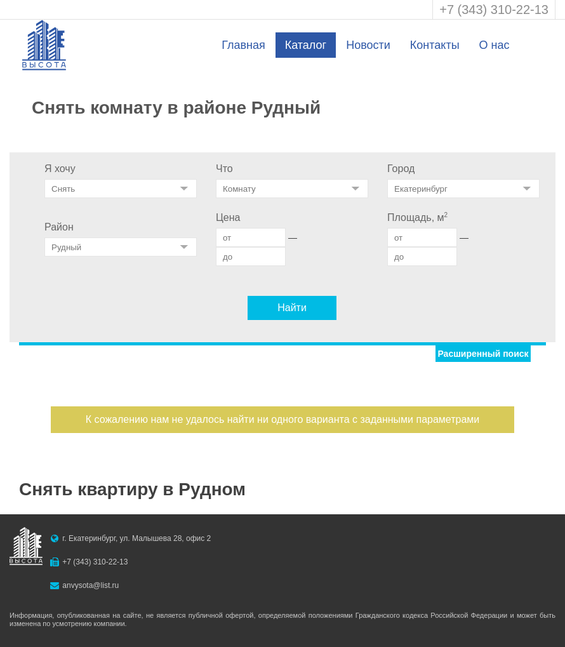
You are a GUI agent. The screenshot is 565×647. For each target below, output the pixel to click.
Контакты (435, 45)
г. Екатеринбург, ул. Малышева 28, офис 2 (136, 538)
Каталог (305, 45)
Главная (243, 45)
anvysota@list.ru (90, 585)
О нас (494, 45)
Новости (368, 45)
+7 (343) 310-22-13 (493, 10)
